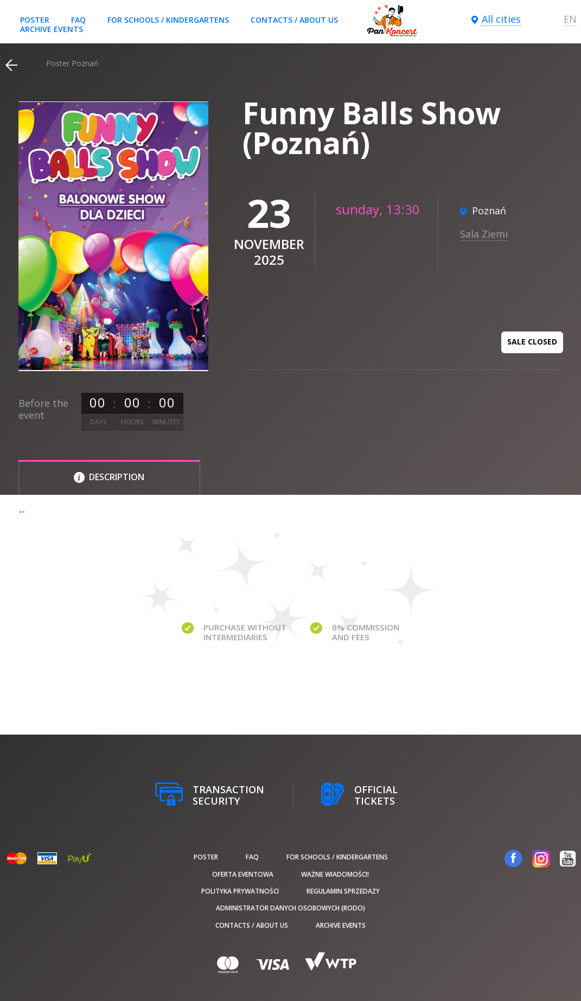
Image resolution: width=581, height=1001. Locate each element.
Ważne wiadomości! (335, 874)
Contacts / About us (294, 20)
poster (34, 20)
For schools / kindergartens (168, 20)
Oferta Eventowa (242, 874)
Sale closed (532, 341)
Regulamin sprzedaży (343, 891)
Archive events (51, 29)
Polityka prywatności (240, 891)
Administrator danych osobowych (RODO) (290, 908)
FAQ (78, 20)
